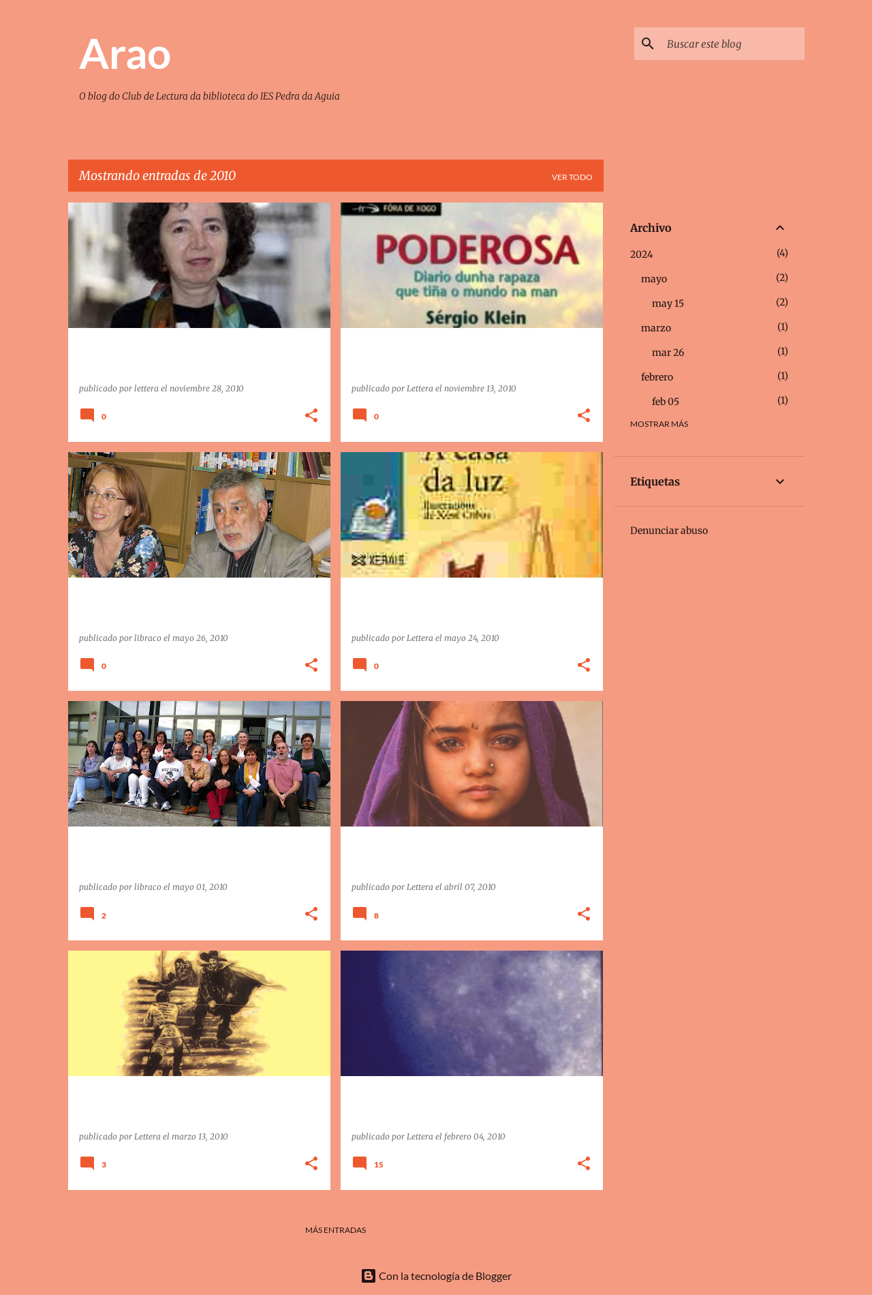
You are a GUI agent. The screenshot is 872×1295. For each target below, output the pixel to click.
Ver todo (572, 177)
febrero (657, 377)
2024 (641, 254)
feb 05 (665, 402)
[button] (311, 416)
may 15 (668, 303)
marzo (656, 328)
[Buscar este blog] (733, 43)
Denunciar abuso (669, 530)
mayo (654, 279)
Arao (125, 52)
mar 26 (668, 352)
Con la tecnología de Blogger (436, 1275)
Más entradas (335, 1230)
